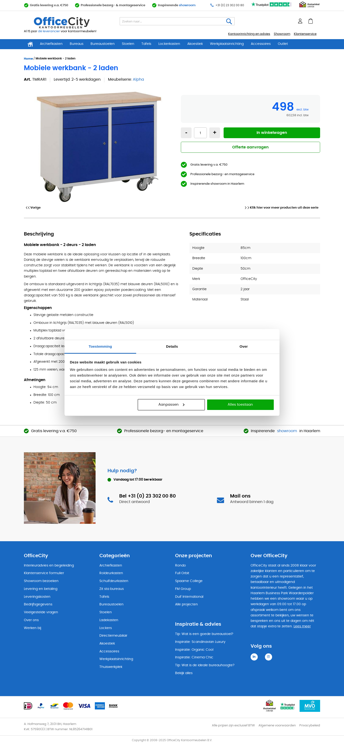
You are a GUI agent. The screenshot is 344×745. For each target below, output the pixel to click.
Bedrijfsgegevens (38, 604)
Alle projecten (186, 604)
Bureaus (76, 44)
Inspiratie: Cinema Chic (194, 657)
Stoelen (128, 44)
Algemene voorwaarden (277, 725)
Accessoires (261, 44)
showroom (187, 5)
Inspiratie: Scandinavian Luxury (200, 642)
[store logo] (73, 22)
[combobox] (177, 21)
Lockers (105, 628)
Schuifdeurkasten (113, 581)
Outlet (283, 44)
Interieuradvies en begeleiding (49, 565)
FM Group (183, 589)
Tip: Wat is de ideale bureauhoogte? (204, 665)
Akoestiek (195, 44)
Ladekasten (108, 620)
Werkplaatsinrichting (227, 44)
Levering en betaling (40, 589)
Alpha (138, 79)
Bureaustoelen (103, 44)
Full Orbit (182, 573)
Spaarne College (189, 581)
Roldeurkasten (111, 573)
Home (28, 59)
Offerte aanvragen (250, 147)
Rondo (180, 565)
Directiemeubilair (113, 635)
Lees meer (302, 626)
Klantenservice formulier (44, 573)
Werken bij (32, 628)
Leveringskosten (37, 596)
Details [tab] (172, 346)
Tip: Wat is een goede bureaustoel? (204, 634)
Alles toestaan (240, 404)
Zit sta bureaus (111, 589)
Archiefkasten (51, 44)
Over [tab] (244, 346)
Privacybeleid (309, 725)
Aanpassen (171, 404)
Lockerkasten (169, 44)
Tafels (146, 44)
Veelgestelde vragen (41, 612)
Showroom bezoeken (41, 581)
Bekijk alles (184, 673)
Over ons (31, 620)
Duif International (189, 596)
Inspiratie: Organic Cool (194, 649)
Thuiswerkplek (110, 667)
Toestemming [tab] (100, 346)
